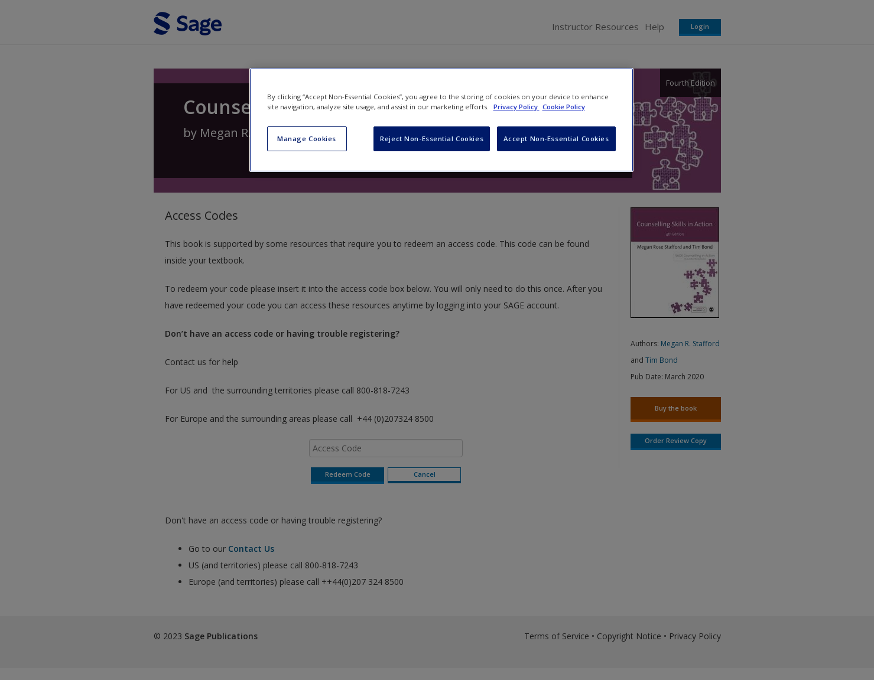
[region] (441, 120)
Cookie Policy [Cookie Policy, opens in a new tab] (563, 106)
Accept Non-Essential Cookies (556, 138)
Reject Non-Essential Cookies (431, 138)
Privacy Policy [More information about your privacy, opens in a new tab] (516, 106)
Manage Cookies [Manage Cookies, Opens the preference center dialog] (306, 138)
